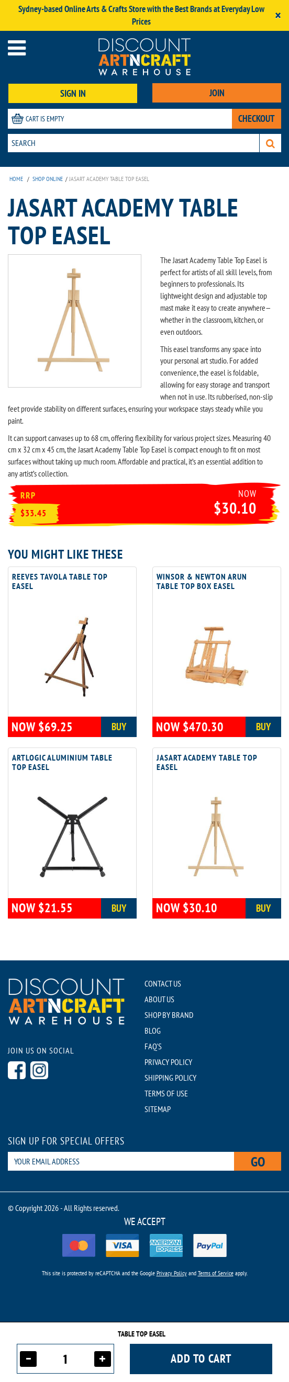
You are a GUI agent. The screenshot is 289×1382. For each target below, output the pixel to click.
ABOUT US (159, 999)
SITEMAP (157, 1109)
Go (258, 1161)
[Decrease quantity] (28, 1359)
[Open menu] (17, 48)
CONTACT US (162, 983)
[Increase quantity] (102, 1359)
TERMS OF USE (166, 1093)
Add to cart (201, 1358)
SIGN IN (73, 93)
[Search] (270, 143)
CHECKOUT (256, 118)
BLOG (152, 1030)
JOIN (217, 93)
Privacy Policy (172, 1273)
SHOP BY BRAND (168, 1015)
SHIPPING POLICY (170, 1077)
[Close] (278, 15)
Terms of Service (216, 1273)
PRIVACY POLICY (168, 1062)
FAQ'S (153, 1046)
